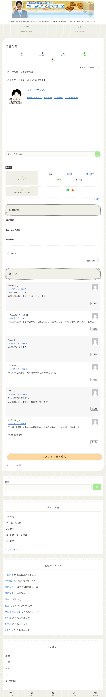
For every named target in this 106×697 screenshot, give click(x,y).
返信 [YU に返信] (94, 394)
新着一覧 (58, 92)
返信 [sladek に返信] (94, 288)
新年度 (8, 603)
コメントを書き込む (54, 441)
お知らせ (48, 92)
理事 (7, 584)
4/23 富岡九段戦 (12, 597)
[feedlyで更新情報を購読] (68, 184)
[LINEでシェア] (69, 54)
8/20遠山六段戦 (12, 566)
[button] (85, 54)
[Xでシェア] (21, 54)
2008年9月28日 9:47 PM (17, 409)
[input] (53, 148)
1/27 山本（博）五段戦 (16, 520)
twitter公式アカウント (37, 84)
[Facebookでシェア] (37, 54)
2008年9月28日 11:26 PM (17, 329)
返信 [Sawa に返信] (94, 339)
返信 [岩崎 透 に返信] (94, 427)
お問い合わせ (71, 92)
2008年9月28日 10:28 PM (17, 354)
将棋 (8, 161)
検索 (7, 467)
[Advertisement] (53, 121)
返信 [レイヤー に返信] (94, 365)
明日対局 (10, 501)
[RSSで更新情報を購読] (72, 184)
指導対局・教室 (34, 92)
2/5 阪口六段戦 (13, 507)
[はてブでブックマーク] (53, 54)
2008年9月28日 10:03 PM (17, 379)
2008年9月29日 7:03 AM (17, 303)
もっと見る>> (11, 535)
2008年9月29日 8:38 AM (17, 274)
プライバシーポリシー (53, 690)
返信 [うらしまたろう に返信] (94, 314)
